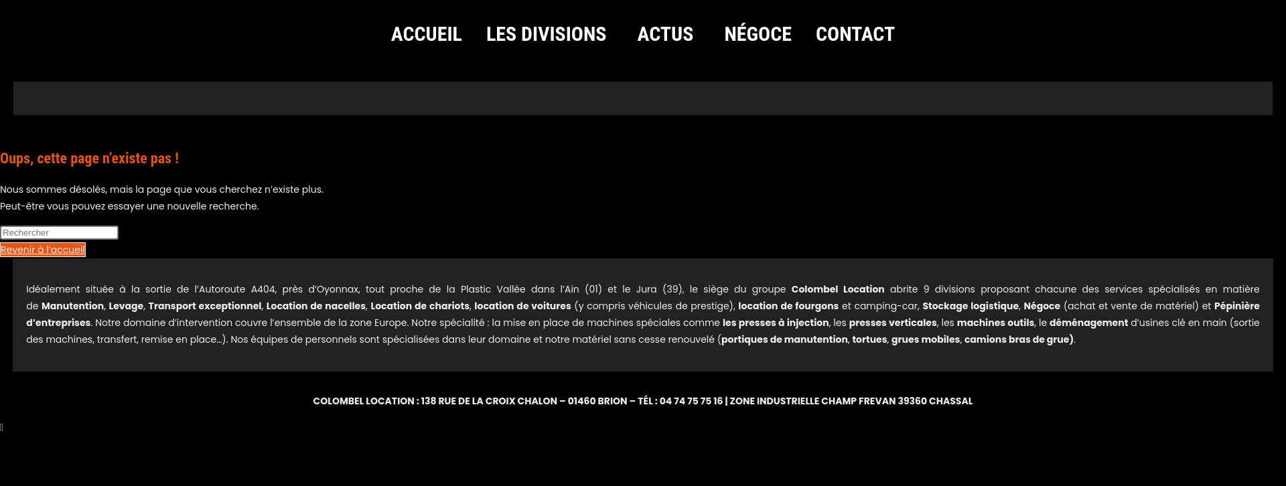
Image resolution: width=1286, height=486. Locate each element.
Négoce (758, 34)
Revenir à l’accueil (43, 249)
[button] (550, 34)
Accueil (426, 34)
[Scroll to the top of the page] (1, 427)
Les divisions (546, 34)
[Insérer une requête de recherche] (59, 233)
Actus (666, 34)
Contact (855, 34)
